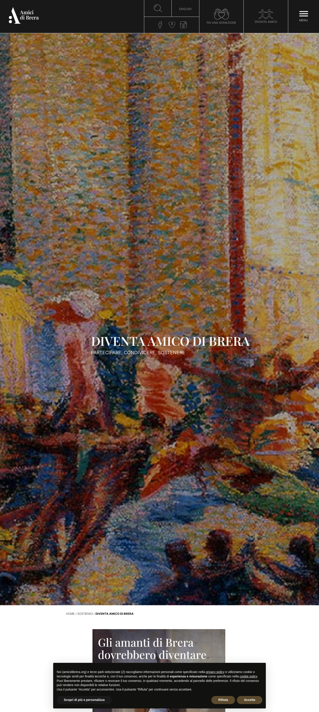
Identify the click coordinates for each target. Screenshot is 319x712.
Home (70, 613)
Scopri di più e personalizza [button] (84, 700)
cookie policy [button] (248, 676)
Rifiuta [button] (223, 700)
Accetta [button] (249, 700)
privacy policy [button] (215, 672)
